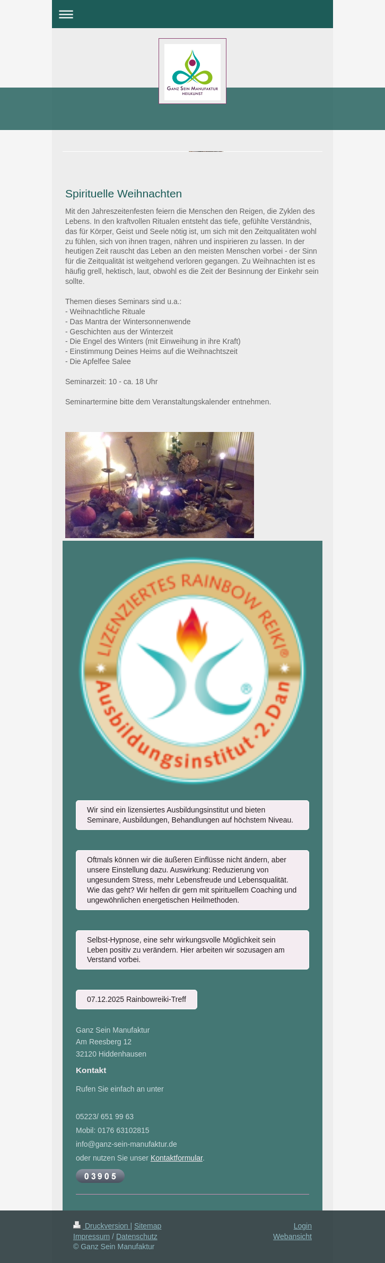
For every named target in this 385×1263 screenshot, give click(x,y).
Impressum (91, 1236)
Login (303, 1226)
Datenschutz (137, 1236)
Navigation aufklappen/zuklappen (192, 14)
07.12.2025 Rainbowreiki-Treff (136, 999)
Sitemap (147, 1226)
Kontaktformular (177, 1158)
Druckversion (101, 1226)
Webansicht (292, 1236)
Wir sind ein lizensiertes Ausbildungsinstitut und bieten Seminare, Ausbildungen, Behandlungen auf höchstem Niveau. (190, 815)
